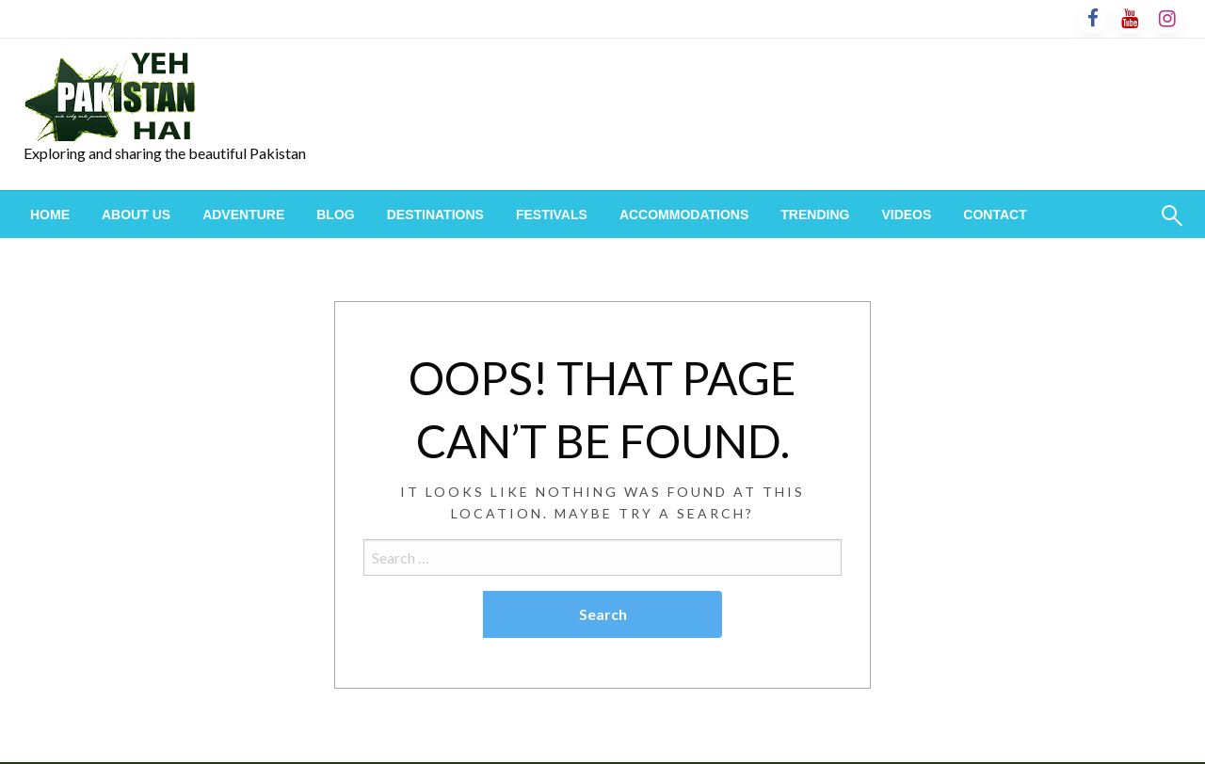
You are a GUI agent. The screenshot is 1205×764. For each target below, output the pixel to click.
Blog (335, 214)
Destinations (435, 214)
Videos (906, 214)
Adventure (243, 214)
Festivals (551, 214)
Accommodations (683, 214)
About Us (136, 214)
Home (50, 214)
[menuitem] (50, 214)
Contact (994, 214)
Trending (814, 214)
